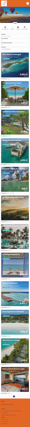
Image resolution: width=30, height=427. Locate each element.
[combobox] (15, 45)
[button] (15, 49)
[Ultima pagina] (20, 396)
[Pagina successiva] (18, 396)
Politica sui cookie (4, 421)
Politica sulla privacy (4, 419)
